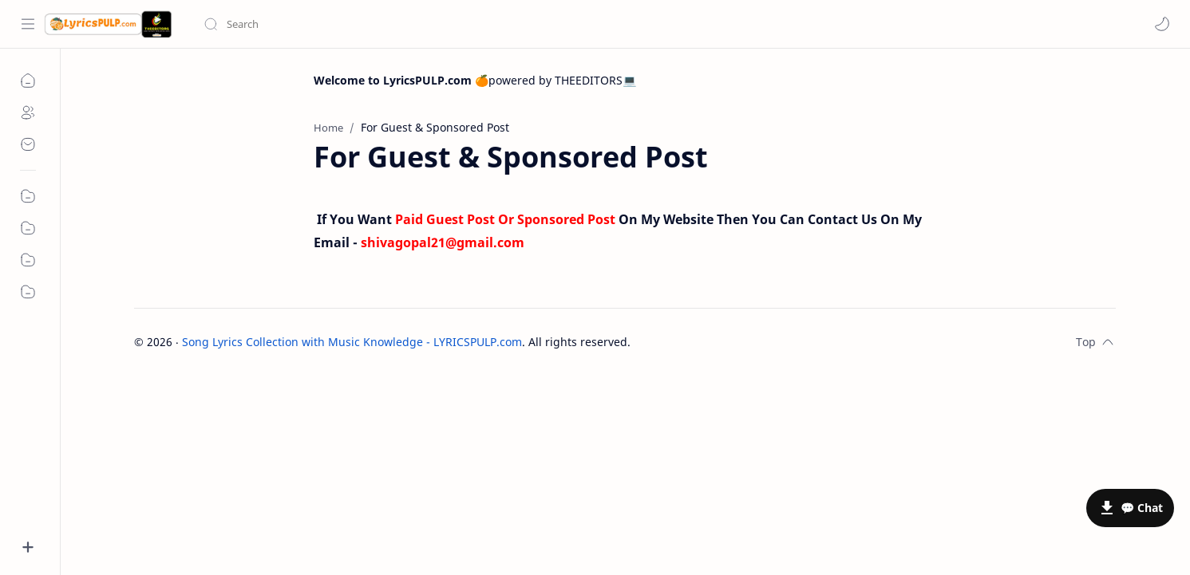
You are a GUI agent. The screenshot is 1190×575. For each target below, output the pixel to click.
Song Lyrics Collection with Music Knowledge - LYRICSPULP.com (352, 341)
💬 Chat (1142, 507)
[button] (1162, 24)
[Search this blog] (331, 24)
